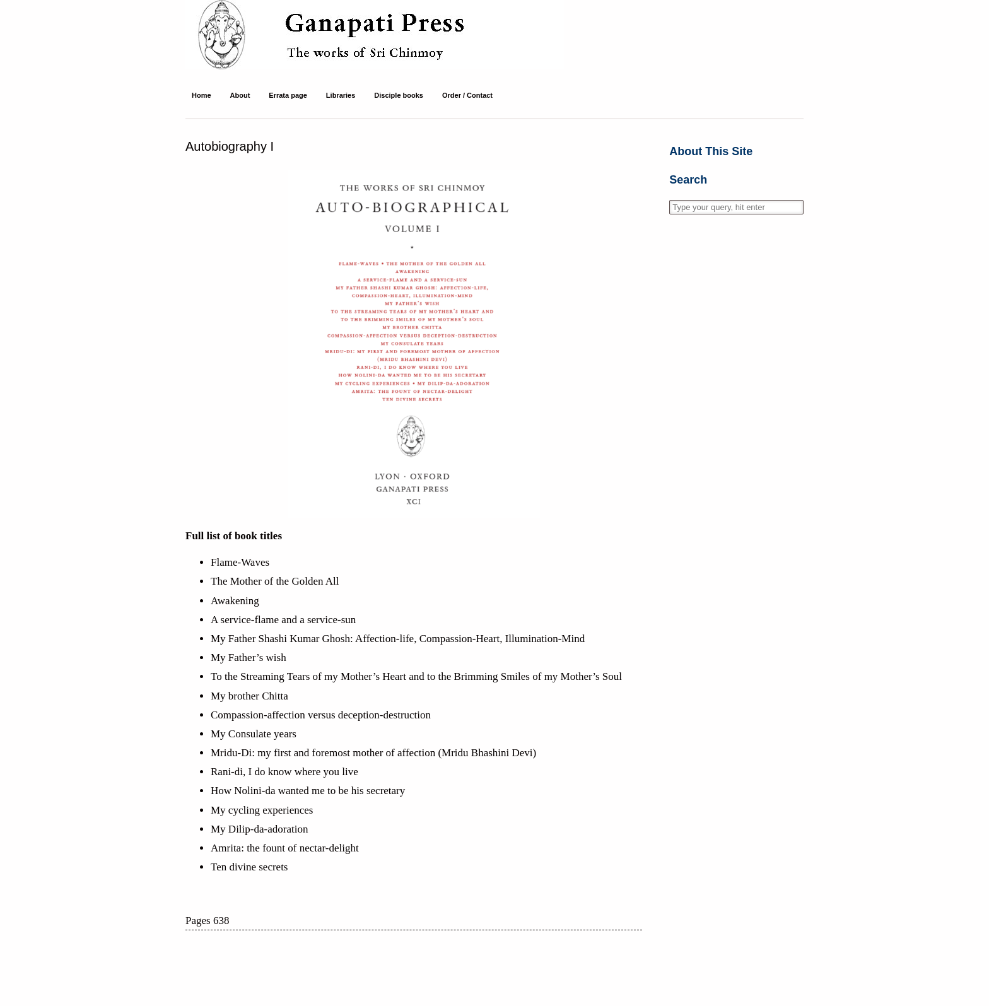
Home (201, 95)
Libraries (340, 95)
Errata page (288, 95)
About (240, 95)
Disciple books (398, 95)
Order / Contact (467, 95)
